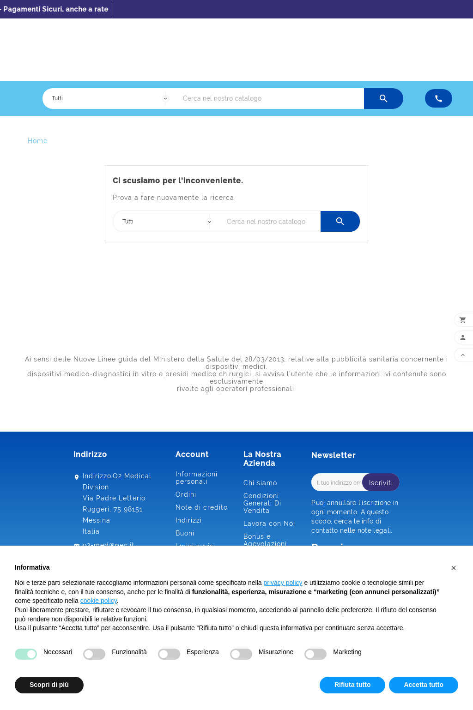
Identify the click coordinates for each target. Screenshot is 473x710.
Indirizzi (189, 520)
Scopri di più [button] (49, 684)
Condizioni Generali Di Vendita (262, 503)
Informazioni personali (197, 477)
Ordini (186, 494)
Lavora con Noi (269, 523)
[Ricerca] (271, 98)
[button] (453, 567)
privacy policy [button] (283, 582)
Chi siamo (260, 483)
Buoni (185, 533)
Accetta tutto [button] (423, 684)
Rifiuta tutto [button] (352, 684)
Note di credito (202, 507)
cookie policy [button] (98, 600)
